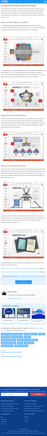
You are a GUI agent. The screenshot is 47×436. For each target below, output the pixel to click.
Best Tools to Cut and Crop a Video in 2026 (33, 406)
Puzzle (20, 343)
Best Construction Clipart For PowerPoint (11, 352)
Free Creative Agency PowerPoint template (12, 320)
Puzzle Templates (7, 345)
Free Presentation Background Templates (10, 403)
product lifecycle (5, 17)
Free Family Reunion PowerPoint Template (11, 356)
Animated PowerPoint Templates (12, 334)
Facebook (26, 417)
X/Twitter (26, 419)
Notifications (3, 419)
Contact (2, 423)
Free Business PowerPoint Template (26, 320)
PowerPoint (5, 337)
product (13, 72)
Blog (2, 417)
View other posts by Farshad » (14, 298)
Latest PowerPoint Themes (7, 410)
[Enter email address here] (14, 394)
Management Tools (30, 334)
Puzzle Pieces (29, 343)
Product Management (8, 343)
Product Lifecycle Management (27, 340)
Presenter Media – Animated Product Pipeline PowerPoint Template (27, 276)
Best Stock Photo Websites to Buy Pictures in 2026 (34, 410)
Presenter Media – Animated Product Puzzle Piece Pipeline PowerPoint (21, 268)
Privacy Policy (4, 421)
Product (27, 337)
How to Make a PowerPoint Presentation (10, 408)
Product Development (8, 340)
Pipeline (41, 334)
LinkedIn (26, 421)
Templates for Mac (21, 345)
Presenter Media (17, 337)
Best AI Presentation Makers (7, 406)
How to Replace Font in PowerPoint (32, 408)
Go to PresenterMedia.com (23, 282)
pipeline (41, 13)
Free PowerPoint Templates (30, 403)
